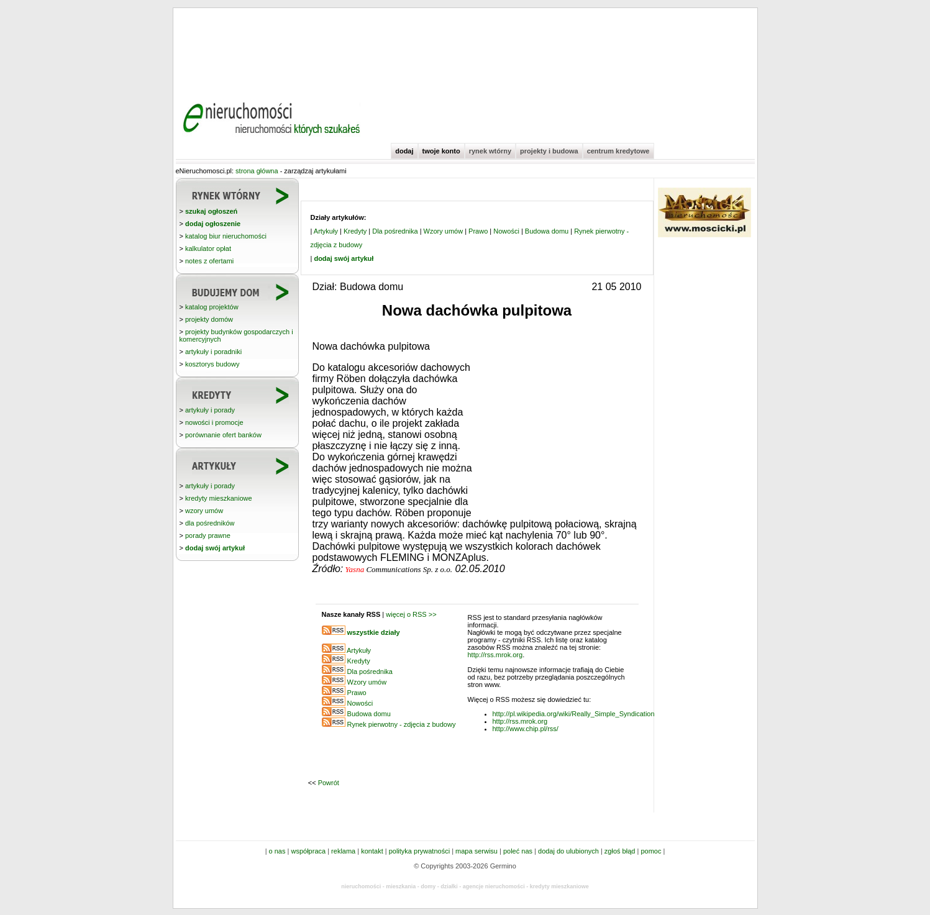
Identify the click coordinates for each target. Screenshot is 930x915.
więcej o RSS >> (411, 614)
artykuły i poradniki (213, 351)
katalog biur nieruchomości (226, 236)
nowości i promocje (214, 422)
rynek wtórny (490, 151)
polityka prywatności (419, 851)
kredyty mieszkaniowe (218, 498)
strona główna (256, 171)
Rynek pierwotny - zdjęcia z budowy (401, 724)
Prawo (478, 231)
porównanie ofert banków (223, 435)
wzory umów (204, 510)
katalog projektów (212, 307)
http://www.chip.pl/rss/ (525, 728)
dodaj (404, 151)
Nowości (506, 231)
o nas (277, 851)
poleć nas (517, 851)
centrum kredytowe (618, 151)
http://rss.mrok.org (495, 654)
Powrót (328, 782)
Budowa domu (546, 231)
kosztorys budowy (212, 364)
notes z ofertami (209, 261)
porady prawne (207, 535)
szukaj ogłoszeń (211, 211)
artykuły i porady (210, 410)
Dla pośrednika (394, 231)
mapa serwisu (476, 851)
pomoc (651, 851)
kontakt (372, 851)
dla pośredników (210, 523)
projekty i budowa (549, 151)
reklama (343, 851)
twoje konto (441, 151)
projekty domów (209, 319)
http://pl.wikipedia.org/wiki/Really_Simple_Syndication (574, 713)
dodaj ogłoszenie (212, 223)
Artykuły (326, 231)
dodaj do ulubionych (568, 851)
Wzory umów (443, 231)
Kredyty (355, 231)
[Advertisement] (465, 50)
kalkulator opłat (208, 248)
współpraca (308, 851)
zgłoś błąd (620, 851)
